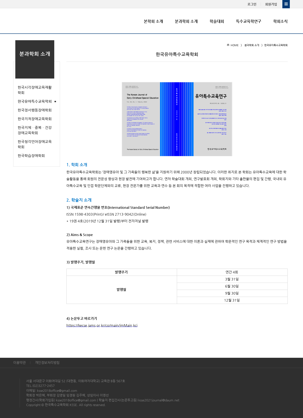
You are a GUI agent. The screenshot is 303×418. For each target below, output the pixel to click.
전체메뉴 (286, 4)
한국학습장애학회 (31, 155)
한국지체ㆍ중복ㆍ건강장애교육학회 (35, 130)
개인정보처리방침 (47, 363)
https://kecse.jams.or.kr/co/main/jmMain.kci (101, 325)
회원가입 (271, 4)
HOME (235, 45)
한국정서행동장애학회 (35, 110)
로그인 (251, 4)
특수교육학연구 (248, 21)
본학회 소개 (153, 21)
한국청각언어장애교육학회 (35, 144)
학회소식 (280, 21)
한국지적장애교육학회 (35, 119)
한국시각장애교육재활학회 (35, 90)
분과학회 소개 (186, 21)
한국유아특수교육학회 (35, 101)
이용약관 (19, 363)
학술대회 (217, 21)
